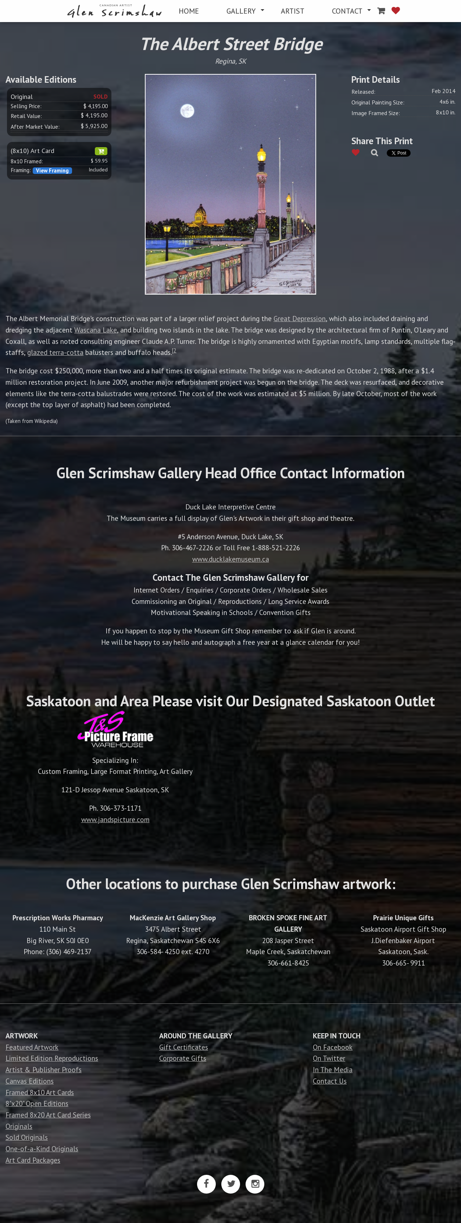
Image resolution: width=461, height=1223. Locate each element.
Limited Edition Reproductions (52, 1058)
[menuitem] (116, 11)
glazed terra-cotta (55, 352)
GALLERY (240, 11)
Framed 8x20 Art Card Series (48, 1114)
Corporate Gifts (182, 1058)
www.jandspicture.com (115, 819)
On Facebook (333, 1047)
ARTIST (292, 11)
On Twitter (329, 1058)
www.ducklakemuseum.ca (230, 558)
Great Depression (300, 318)
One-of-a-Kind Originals (42, 1148)
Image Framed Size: (375, 113)
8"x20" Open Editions (37, 1103)
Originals (19, 1126)
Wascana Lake (95, 329)
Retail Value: (26, 116)
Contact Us (330, 1080)
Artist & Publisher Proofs (44, 1069)
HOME (189, 11)
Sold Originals (27, 1137)
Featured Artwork (32, 1047)
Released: (363, 91)
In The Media (333, 1069)
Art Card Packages (33, 1160)
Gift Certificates (183, 1047)
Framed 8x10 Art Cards (40, 1092)
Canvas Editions (30, 1080)
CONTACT (347, 11)
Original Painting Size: (377, 102)
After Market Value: (35, 126)
